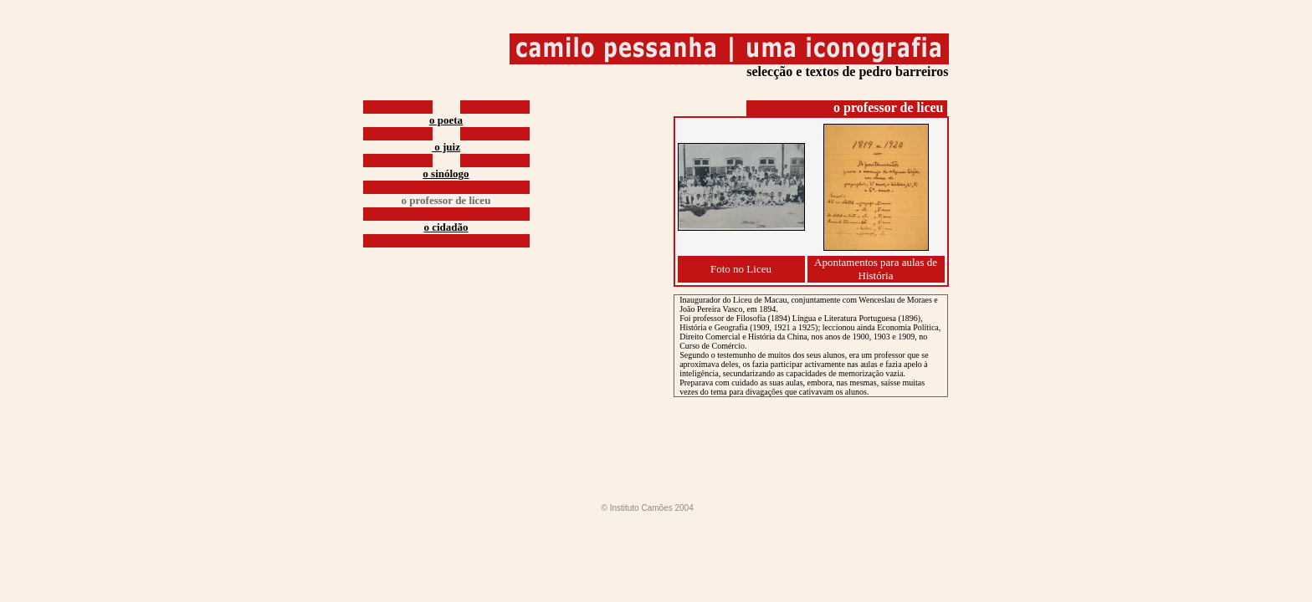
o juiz (446, 146)
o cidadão (445, 227)
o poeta (446, 120)
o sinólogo (446, 173)
